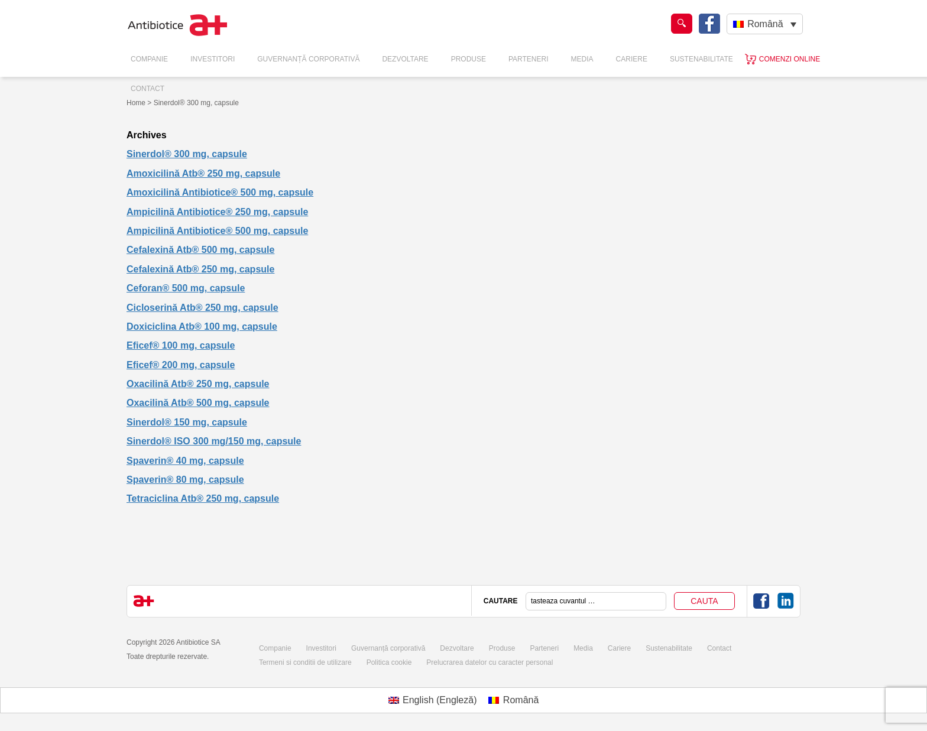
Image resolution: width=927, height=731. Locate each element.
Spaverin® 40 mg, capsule (185, 461)
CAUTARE (501, 601)
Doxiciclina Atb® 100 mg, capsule (202, 326)
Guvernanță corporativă (388, 648)
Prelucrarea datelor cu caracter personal (489, 662)
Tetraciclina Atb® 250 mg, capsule (203, 498)
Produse (468, 59)
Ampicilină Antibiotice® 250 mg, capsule (217, 212)
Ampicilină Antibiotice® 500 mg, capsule (217, 231)
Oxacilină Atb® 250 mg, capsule (198, 384)
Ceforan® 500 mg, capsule (186, 288)
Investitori (212, 59)
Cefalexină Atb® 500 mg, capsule (200, 250)
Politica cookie (389, 662)
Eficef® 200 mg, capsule (181, 365)
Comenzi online (789, 59)
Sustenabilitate (701, 59)
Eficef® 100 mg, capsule (181, 345)
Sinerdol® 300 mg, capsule (187, 154)
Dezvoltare (405, 59)
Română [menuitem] (765, 24)
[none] (765, 24)
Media (582, 59)
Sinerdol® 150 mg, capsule (187, 422)
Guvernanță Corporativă (308, 59)
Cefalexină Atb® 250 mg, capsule (200, 269)
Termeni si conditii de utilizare (305, 662)
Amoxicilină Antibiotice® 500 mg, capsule (220, 192)
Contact (147, 89)
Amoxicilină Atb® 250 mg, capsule (203, 173)
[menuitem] (765, 24)
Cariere (631, 59)
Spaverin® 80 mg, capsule (185, 480)
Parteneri (528, 59)
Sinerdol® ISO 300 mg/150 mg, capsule (214, 441)
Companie (149, 59)
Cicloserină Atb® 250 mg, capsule (202, 308)
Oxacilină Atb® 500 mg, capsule (198, 403)
